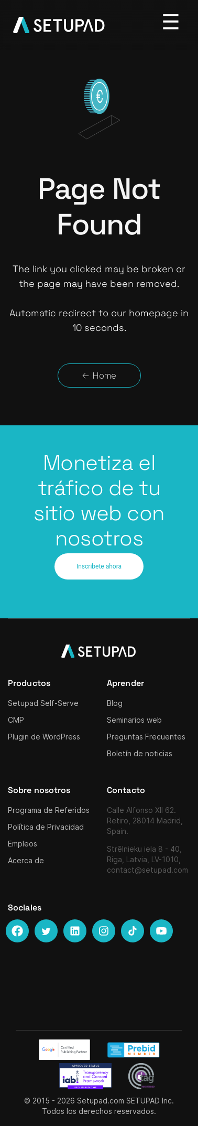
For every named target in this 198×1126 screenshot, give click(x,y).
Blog (115, 703)
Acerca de (26, 860)
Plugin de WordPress (44, 736)
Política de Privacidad (46, 826)
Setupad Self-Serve (43, 703)
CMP (16, 719)
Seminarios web (134, 719)
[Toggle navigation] (171, 22)
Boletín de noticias (139, 753)
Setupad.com (100, 1100)
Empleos (22, 843)
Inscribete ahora (99, 566)
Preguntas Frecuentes (146, 736)
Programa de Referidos (49, 810)
